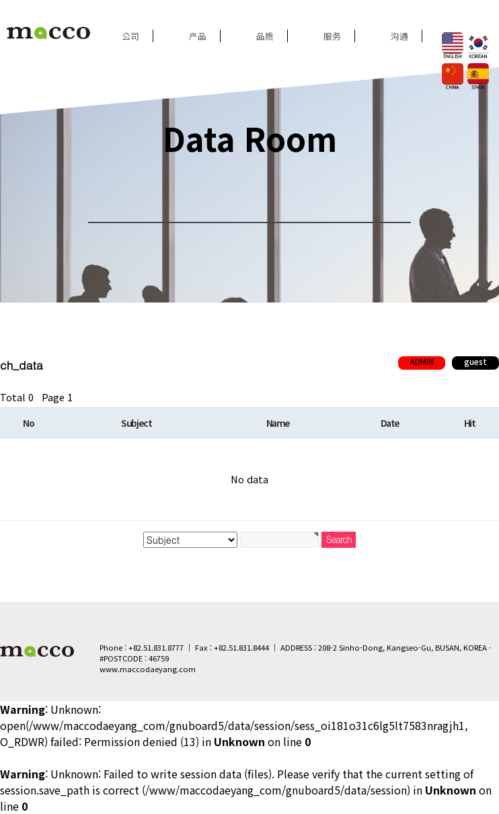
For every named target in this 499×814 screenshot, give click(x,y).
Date (390, 423)
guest (475, 361)
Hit (469, 423)
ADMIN (422, 361)
